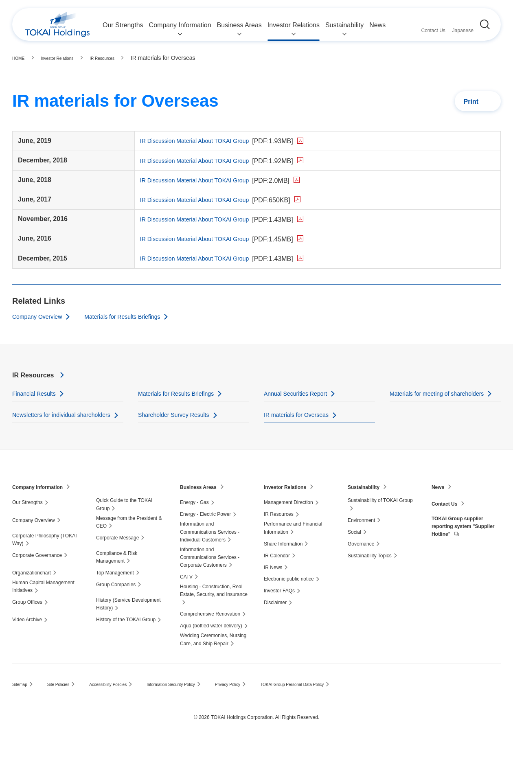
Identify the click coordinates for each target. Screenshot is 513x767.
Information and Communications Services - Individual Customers (209, 552)
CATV (186, 597)
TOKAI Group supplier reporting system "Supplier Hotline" (462, 549)
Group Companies (116, 605)
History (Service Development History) (128, 624)
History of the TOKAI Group (126, 640)
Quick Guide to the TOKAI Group (124, 525)
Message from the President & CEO (129, 542)
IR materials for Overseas (301, 424)
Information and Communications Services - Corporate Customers (209, 577)
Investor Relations (288, 507)
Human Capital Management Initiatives (43, 607)
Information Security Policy (190, 705)
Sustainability (366, 507)
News (439, 507)
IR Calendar (277, 576)
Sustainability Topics (370, 576)
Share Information (283, 564)
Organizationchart (31, 593)
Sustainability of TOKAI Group (380, 521)
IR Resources (38, 374)
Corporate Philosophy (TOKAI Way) (44, 560)
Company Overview (40, 315)
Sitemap (21, 705)
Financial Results (37, 393)
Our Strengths (27, 523)
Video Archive (27, 640)
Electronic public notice (289, 600)
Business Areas (201, 507)
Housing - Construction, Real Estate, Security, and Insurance (214, 611)
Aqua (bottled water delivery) (211, 646)
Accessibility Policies (118, 705)
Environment (361, 540)
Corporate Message (117, 558)
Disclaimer (275, 623)
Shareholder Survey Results (178, 424)
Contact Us (447, 524)
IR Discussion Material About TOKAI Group (224, 141)
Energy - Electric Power (205, 535)
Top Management (115, 593)
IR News (273, 588)
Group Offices (27, 623)
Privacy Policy (254, 705)
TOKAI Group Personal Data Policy (327, 705)
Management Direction (288, 523)
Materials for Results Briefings (135, 315)
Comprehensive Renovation (210, 635)
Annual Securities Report (300, 393)
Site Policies (63, 705)
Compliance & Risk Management (116, 577)
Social (354, 552)
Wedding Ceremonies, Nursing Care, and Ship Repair (213, 660)
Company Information (41, 507)
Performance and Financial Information (293, 548)
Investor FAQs (279, 611)
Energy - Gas (194, 523)
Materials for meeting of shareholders (443, 393)
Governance (361, 564)
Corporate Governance (37, 576)
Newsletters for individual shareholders (48, 430)
